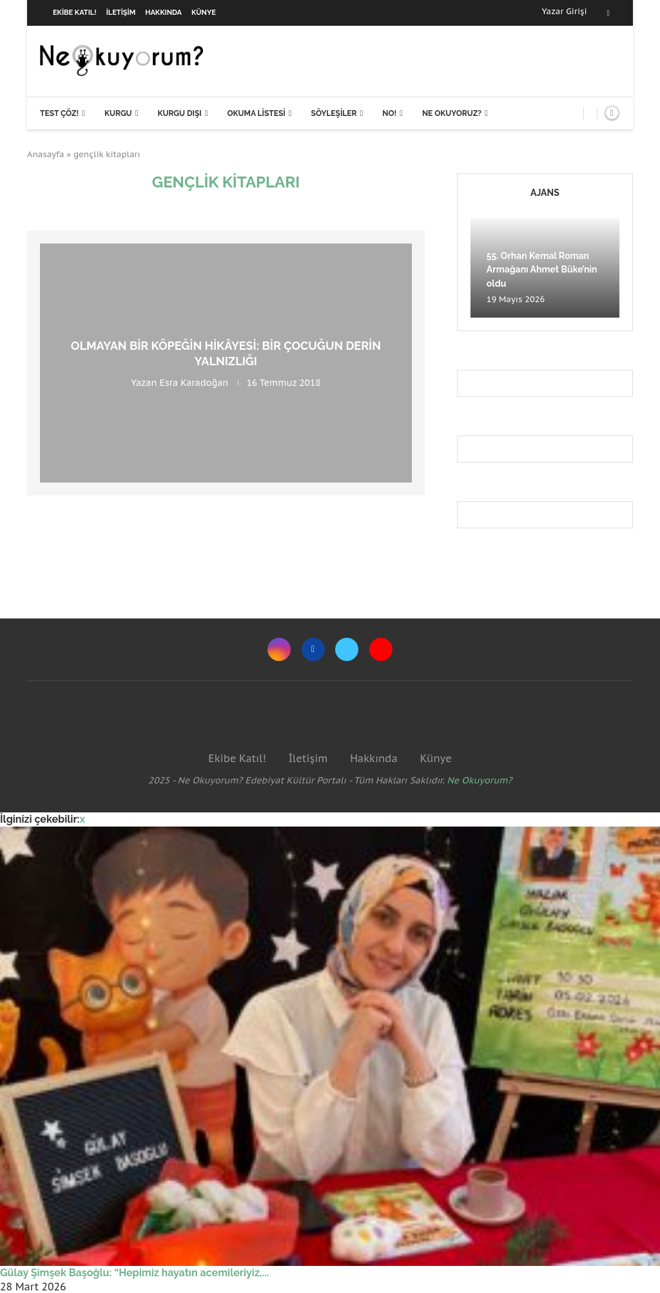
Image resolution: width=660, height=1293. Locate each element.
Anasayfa (45, 154)
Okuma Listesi (256, 113)
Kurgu (118, 113)
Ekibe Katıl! (75, 12)
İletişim (121, 12)
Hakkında (163, 12)
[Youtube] (381, 649)
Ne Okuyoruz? (451, 113)
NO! (389, 113)
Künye (203, 12)
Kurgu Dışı (179, 113)
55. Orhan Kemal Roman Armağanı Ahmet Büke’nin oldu (542, 270)
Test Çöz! (59, 113)
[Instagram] (279, 649)
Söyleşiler (334, 113)
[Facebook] (608, 13)
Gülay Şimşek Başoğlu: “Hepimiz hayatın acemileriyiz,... (134, 1273)
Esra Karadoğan (193, 382)
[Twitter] (346, 649)
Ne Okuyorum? (479, 780)
